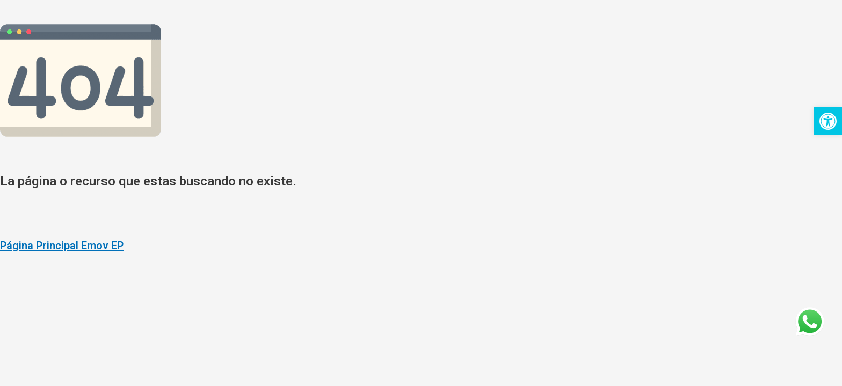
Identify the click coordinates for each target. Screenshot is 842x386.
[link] (828, 121)
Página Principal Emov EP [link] (62, 245)
